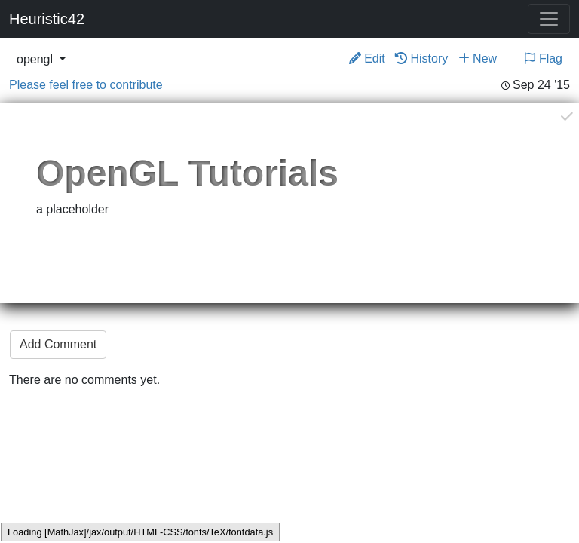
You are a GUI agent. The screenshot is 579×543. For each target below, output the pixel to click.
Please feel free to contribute (86, 84)
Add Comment (58, 344)
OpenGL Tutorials (187, 173)
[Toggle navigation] (549, 19)
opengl (37, 59)
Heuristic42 (46, 19)
